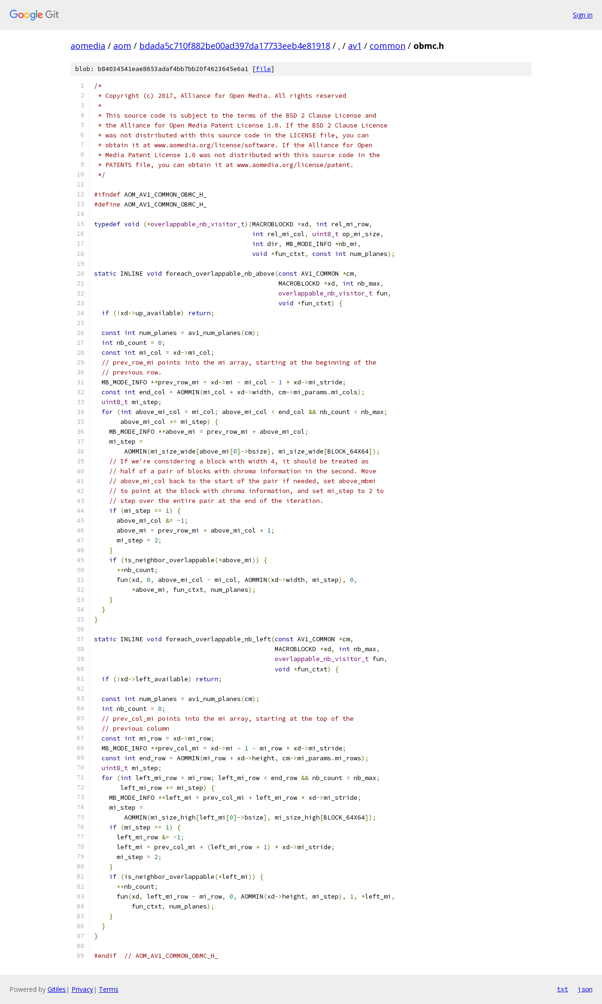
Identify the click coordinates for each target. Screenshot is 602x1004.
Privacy (82, 989)
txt (562, 989)
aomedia (88, 45)
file (263, 69)
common (387, 45)
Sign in (583, 14)
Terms (109, 989)
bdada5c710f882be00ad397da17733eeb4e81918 (234, 45)
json (585, 989)
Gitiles (57, 989)
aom (122, 45)
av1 (355, 45)
